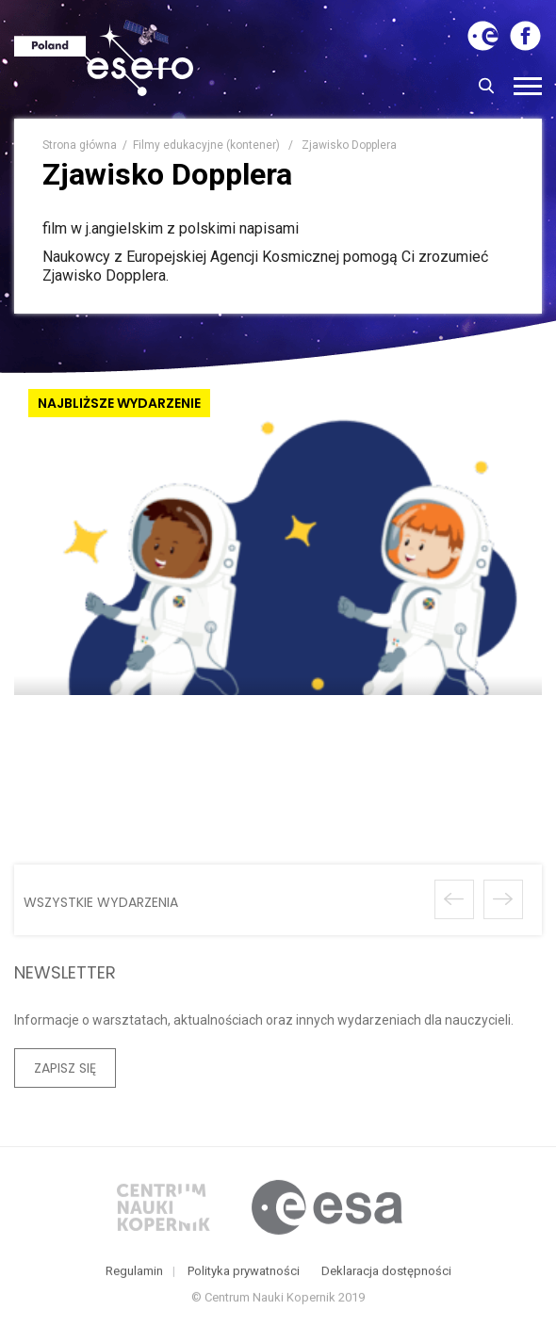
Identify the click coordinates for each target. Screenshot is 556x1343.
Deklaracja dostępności (386, 1274)
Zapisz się (65, 1068)
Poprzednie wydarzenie (454, 899)
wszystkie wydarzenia (101, 902)
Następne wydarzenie (503, 899)
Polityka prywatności (244, 1274)
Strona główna (79, 145)
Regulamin (134, 1274)
